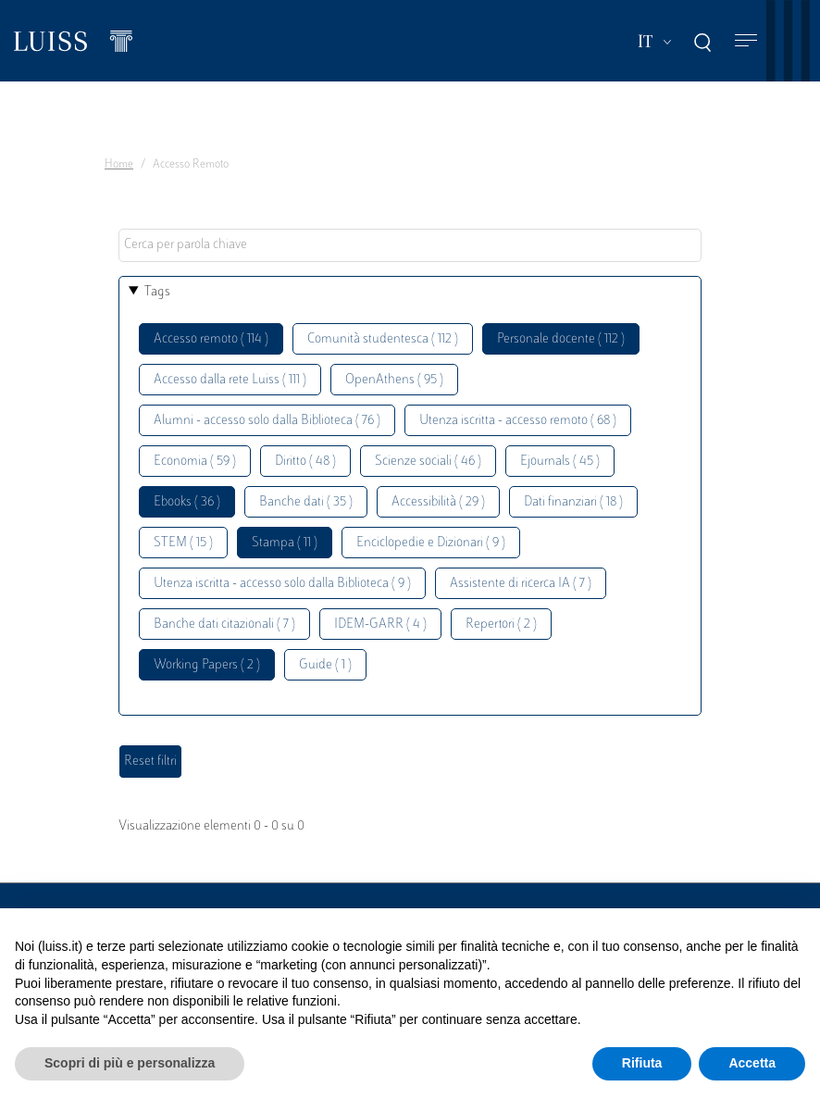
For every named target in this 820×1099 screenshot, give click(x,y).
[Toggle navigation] (746, 41)
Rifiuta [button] (642, 1062)
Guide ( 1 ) (325, 665)
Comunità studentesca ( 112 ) (382, 339)
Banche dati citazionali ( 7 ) (224, 624)
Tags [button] (157, 292)
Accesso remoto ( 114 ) (211, 339)
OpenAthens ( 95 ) (394, 380)
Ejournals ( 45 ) (560, 461)
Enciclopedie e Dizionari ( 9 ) (430, 543)
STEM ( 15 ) (183, 543)
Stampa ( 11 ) (284, 543)
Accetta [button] (752, 1062)
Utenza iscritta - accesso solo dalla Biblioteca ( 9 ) (282, 584)
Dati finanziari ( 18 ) (573, 502)
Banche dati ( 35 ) (306, 502)
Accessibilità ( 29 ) (438, 502)
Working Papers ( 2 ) (207, 665)
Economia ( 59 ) (195, 461)
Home (119, 164)
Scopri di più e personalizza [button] (129, 1062)
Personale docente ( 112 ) (561, 339)
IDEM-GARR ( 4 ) (380, 624)
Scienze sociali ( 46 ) (428, 461)
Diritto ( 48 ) (305, 461)
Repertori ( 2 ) (501, 624)
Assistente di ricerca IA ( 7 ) (520, 584)
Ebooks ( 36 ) (187, 502)
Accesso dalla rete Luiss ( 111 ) (230, 380)
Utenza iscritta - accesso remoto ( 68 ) (517, 421)
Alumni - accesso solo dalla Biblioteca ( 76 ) (267, 421)
